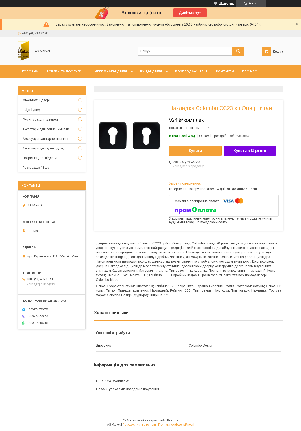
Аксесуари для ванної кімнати (46, 129)
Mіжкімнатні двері (36, 100)
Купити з (250, 151)
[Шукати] (238, 51)
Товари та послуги (63, 71)
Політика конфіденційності (176, 424)
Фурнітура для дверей (40, 119)
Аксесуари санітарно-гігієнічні (45, 139)
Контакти (225, 71)
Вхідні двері (151, 71)
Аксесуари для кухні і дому (43, 148)
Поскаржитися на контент (139, 424)
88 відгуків (226, 3)
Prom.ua (172, 420)
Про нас (249, 71)
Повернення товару (86, 83)
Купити (195, 151)
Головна (30, 71)
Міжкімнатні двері (111, 71)
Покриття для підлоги (40, 158)
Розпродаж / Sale (191, 71)
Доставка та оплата (40, 83)
